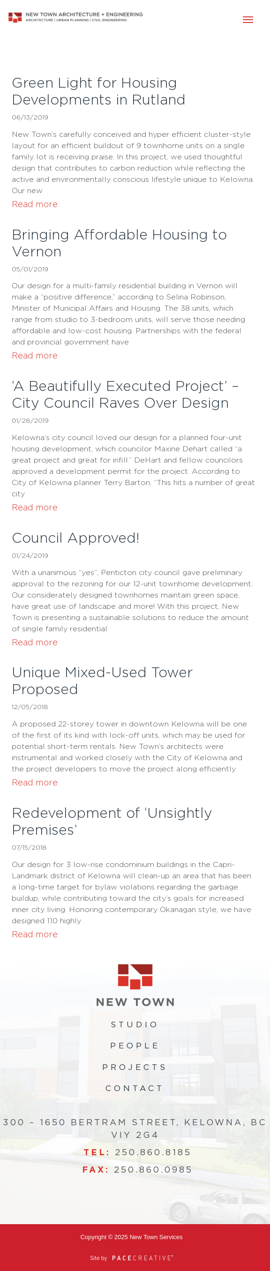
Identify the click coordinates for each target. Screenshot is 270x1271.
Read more (35, 205)
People (135, 1046)
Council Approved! (75, 538)
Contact (135, 1088)
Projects (135, 1067)
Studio (135, 1025)
